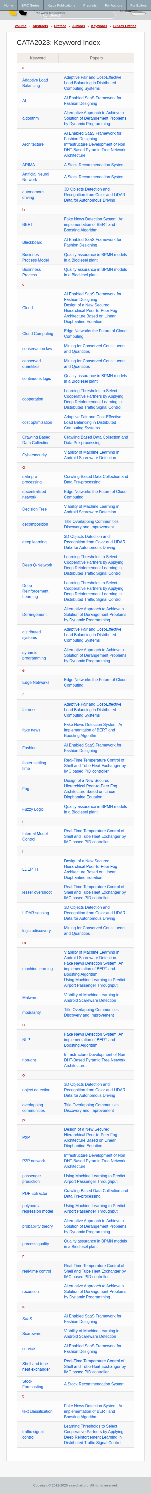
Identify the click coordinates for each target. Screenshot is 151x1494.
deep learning (34, 542)
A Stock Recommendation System (94, 165)
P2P (26, 1137)
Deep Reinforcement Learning (35, 591)
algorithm (30, 118)
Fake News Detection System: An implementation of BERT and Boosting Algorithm (93, 224)
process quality (35, 1244)
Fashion (29, 748)
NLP (26, 1040)
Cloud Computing (37, 333)
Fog (25, 789)
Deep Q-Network (37, 565)
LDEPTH (30, 869)
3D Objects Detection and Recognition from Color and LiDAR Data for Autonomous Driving (94, 194)
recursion (30, 1291)
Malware (29, 997)
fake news (31, 730)
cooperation (32, 399)
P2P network (33, 1161)
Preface (60, 26)
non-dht (29, 1060)
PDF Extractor (34, 1193)
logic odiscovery (36, 931)
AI (24, 101)
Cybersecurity (34, 455)
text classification (37, 1411)
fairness (29, 710)
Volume (20, 26)
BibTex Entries (124, 26)
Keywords (99, 26)
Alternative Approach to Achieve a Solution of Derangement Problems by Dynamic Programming (95, 118)
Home (8, 5)
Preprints (89, 5)
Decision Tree (34, 509)
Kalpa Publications (61, 5)
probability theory (37, 1226)
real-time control (36, 1271)
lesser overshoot (37, 892)
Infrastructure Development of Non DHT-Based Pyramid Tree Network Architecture (94, 149)
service (28, 1349)
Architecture (33, 144)
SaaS (27, 1319)
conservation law (37, 349)
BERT (27, 224)
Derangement (34, 614)
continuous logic (36, 378)
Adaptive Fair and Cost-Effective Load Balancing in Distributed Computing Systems (92, 83)
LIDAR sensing (35, 913)
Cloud (27, 308)
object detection (36, 1090)
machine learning (37, 969)
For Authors (113, 5)
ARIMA (28, 165)
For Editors (138, 5)
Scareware (31, 1334)
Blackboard (32, 242)
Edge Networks (36, 682)
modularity (31, 1012)
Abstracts (40, 26)
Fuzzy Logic (33, 809)
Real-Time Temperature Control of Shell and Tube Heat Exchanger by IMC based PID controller (95, 765)
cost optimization (37, 422)
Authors (78, 26)
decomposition (35, 524)
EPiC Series (31, 5)
